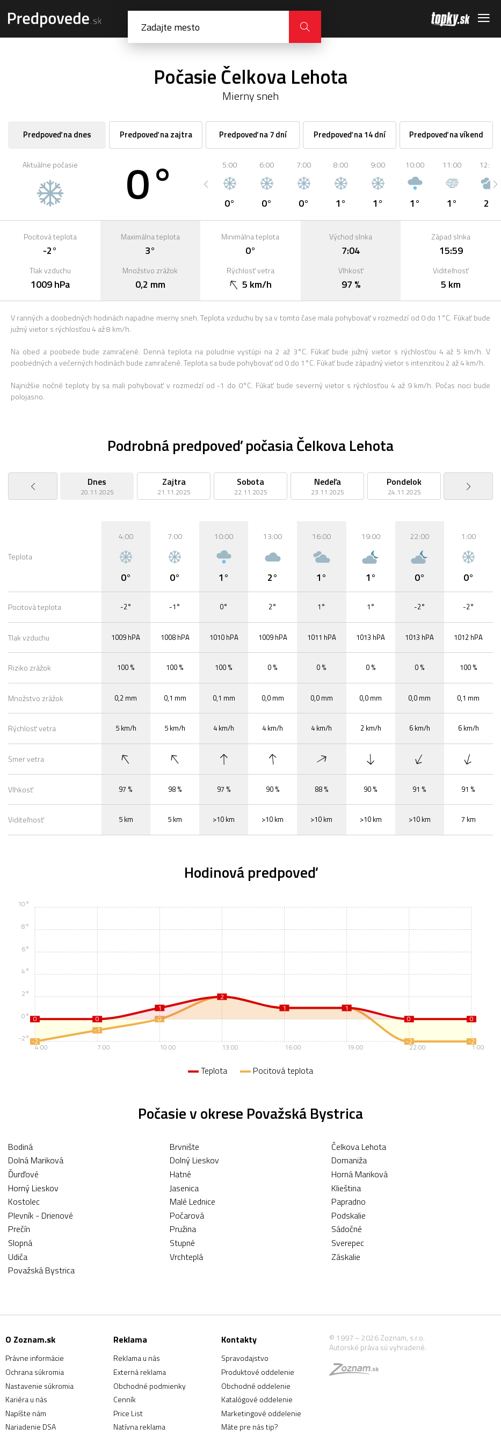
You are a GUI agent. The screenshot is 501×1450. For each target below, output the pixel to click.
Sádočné (346, 1228)
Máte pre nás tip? (249, 1426)
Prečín (19, 1228)
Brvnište (184, 1146)
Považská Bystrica (41, 1270)
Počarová (187, 1215)
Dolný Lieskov (194, 1160)
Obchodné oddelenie (256, 1385)
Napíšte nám (25, 1413)
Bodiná (20, 1146)
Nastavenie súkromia (39, 1385)
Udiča (17, 1256)
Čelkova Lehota (358, 1146)
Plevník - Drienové (40, 1215)
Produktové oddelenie (257, 1372)
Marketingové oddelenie (261, 1413)
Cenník (124, 1399)
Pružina (183, 1228)
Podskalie (348, 1215)
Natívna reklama (139, 1426)
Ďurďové (23, 1174)
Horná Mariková (359, 1174)
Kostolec (24, 1201)
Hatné (180, 1174)
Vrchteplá (186, 1256)
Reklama (130, 1339)
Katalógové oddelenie (257, 1399)
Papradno (348, 1201)
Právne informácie (34, 1358)
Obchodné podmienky (149, 1385)
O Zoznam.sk (30, 1339)
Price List (128, 1413)
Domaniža (349, 1160)
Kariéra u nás (26, 1399)
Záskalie (345, 1256)
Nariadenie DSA (30, 1426)
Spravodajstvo (244, 1358)
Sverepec (347, 1242)
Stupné (182, 1242)
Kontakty (239, 1339)
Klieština (346, 1188)
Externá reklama (139, 1372)
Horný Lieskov (33, 1188)
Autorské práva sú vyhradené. (377, 1347)
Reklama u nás (136, 1358)
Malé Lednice (192, 1201)
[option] (229, 184)
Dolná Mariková (35, 1160)
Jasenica (184, 1188)
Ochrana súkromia (34, 1372)
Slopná (20, 1242)
